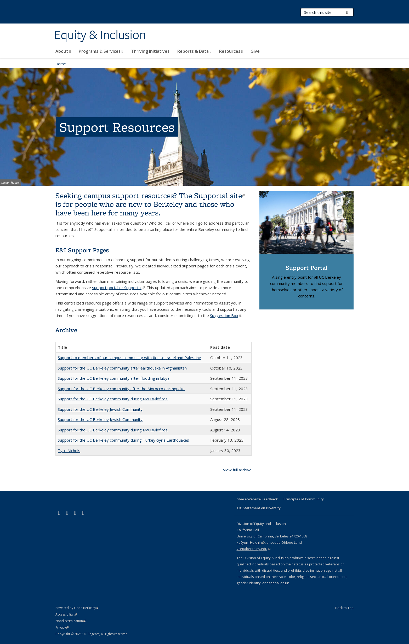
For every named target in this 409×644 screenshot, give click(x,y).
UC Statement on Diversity (259, 508)
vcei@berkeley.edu (253, 548)
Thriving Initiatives (150, 51)
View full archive (237, 469)
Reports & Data (194, 51)
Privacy (62, 627)
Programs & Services (101, 51)
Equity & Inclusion (100, 35)
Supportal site (219, 195)
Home (60, 63)
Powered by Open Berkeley (77, 608)
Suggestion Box (225, 315)
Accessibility (66, 614)
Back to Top (344, 607)
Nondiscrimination (70, 621)
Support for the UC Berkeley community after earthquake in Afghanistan (122, 368)
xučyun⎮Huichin (251, 542)
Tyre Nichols (69, 450)
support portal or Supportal (118, 287)
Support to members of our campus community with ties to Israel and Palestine (129, 357)
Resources (231, 51)
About (63, 51)
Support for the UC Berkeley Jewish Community (100, 409)
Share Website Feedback (257, 499)
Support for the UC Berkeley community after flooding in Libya (113, 378)
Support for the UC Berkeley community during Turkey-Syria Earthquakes (123, 440)
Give (255, 51)
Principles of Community (303, 499)
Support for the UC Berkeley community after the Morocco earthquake (121, 388)
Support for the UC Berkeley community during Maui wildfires (113, 398)
